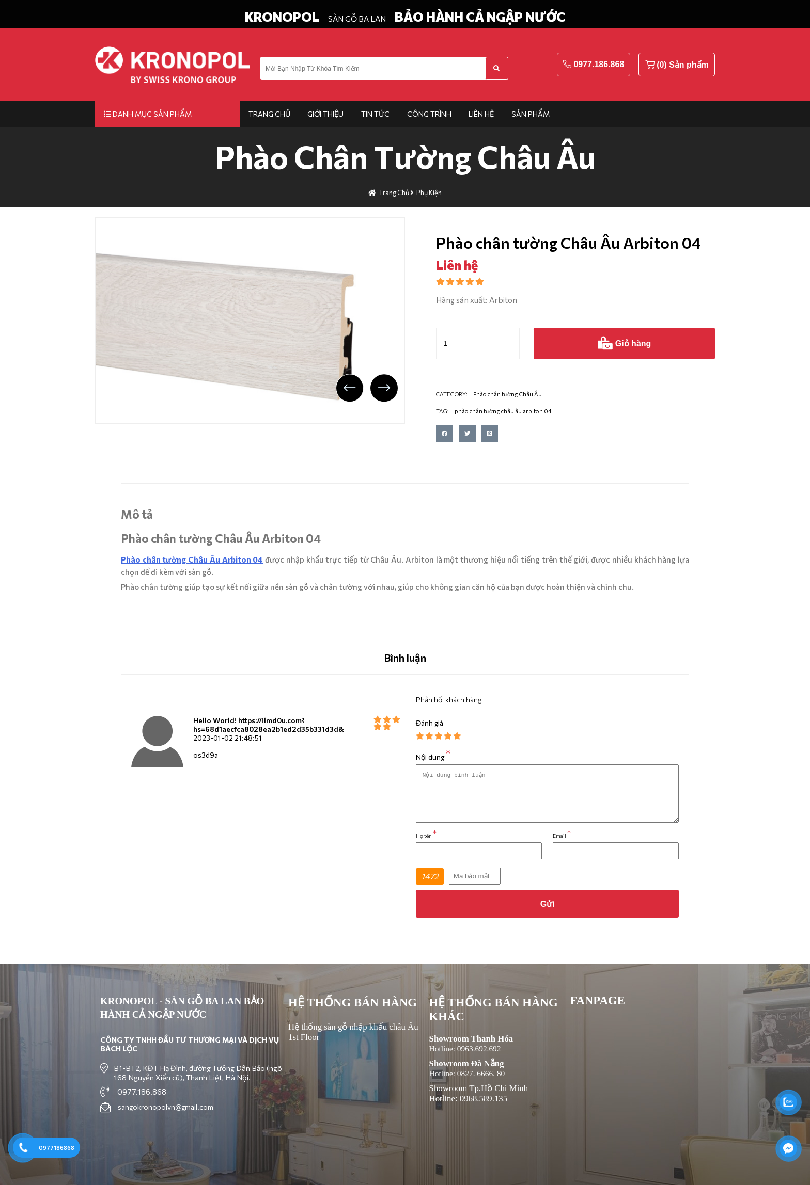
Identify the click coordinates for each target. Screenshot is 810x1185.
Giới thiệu (325, 113)
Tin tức (375, 113)
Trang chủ (269, 113)
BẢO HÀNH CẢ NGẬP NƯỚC (480, 16)
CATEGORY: (452, 394)
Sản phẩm (530, 113)
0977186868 (56, 1147)
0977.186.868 (598, 64)
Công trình (429, 113)
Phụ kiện (429, 192)
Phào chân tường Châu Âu (405, 156)
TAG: (442, 411)
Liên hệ (481, 113)
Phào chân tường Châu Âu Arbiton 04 (192, 559)
